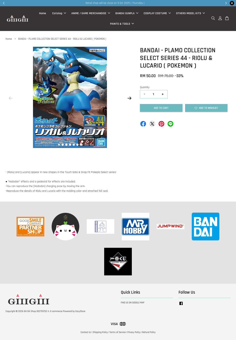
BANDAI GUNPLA (126, 13)
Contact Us (86, 332)
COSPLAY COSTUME (157, 13)
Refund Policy (149, 332)
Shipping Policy (100, 332)
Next (129, 98)
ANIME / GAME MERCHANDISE (90, 13)
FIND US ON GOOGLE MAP (132, 302)
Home (42, 13)
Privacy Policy (133, 332)
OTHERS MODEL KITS (190, 13)
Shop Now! (163, 3)
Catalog (59, 13)
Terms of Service (118, 332)
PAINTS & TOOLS (122, 24)
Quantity (145, 87)
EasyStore (80, 311)
